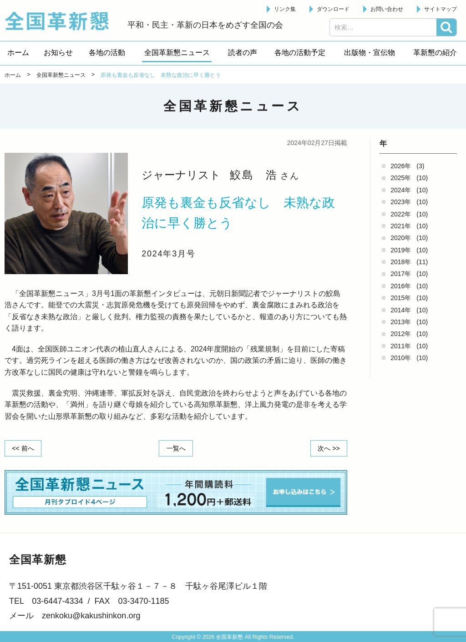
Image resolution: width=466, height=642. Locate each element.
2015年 (400, 297)
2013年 (400, 322)
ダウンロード (333, 9)
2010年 (400, 357)
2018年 (400, 262)
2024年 (400, 190)
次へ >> (328, 447)
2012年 (400, 333)
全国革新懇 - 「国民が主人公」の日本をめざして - (61, 20)
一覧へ (176, 447)
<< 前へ (23, 447)
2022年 (400, 214)
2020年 (400, 237)
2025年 (400, 177)
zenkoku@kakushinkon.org (91, 615)
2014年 (400, 310)
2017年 (400, 273)
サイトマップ (440, 9)
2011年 (400, 346)
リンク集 (285, 9)
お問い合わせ (386, 9)
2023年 (400, 202)
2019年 (400, 250)
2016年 (400, 286)
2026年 (400, 166)
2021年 (400, 226)
